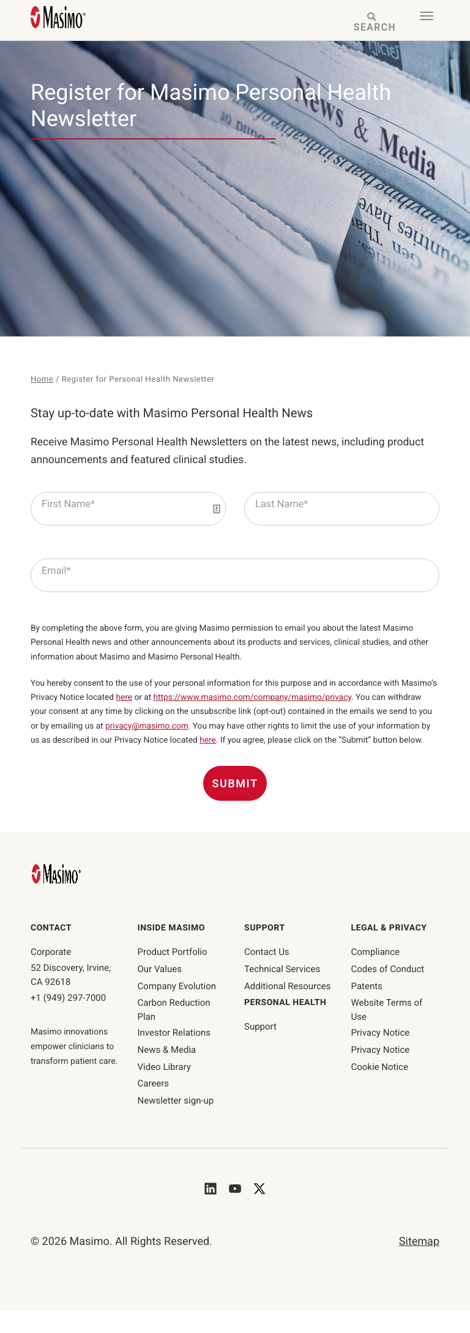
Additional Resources (287, 1008)
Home (42, 380)
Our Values (160, 991)
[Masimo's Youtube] (235, 1210)
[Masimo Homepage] (57, 895)
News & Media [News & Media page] (167, 1071)
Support (260, 1049)
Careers (154, 1106)
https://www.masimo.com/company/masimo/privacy (304, 702)
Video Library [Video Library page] (164, 1088)
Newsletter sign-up (176, 1122)
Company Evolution (177, 1008)
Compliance (375, 973)
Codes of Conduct (388, 991)
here (168, 702)
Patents (366, 1008)
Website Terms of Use (387, 1032)
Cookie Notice (379, 1088)
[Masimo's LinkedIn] (210, 1210)
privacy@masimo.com (242, 732)
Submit (235, 806)
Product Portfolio (172, 973)
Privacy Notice (380, 1054)
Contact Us (266, 973)
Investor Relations (174, 1054)
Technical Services (282, 991)
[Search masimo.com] (372, 23)
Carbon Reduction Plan (174, 1032)
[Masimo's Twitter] (259, 1210)
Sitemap (419, 1263)
